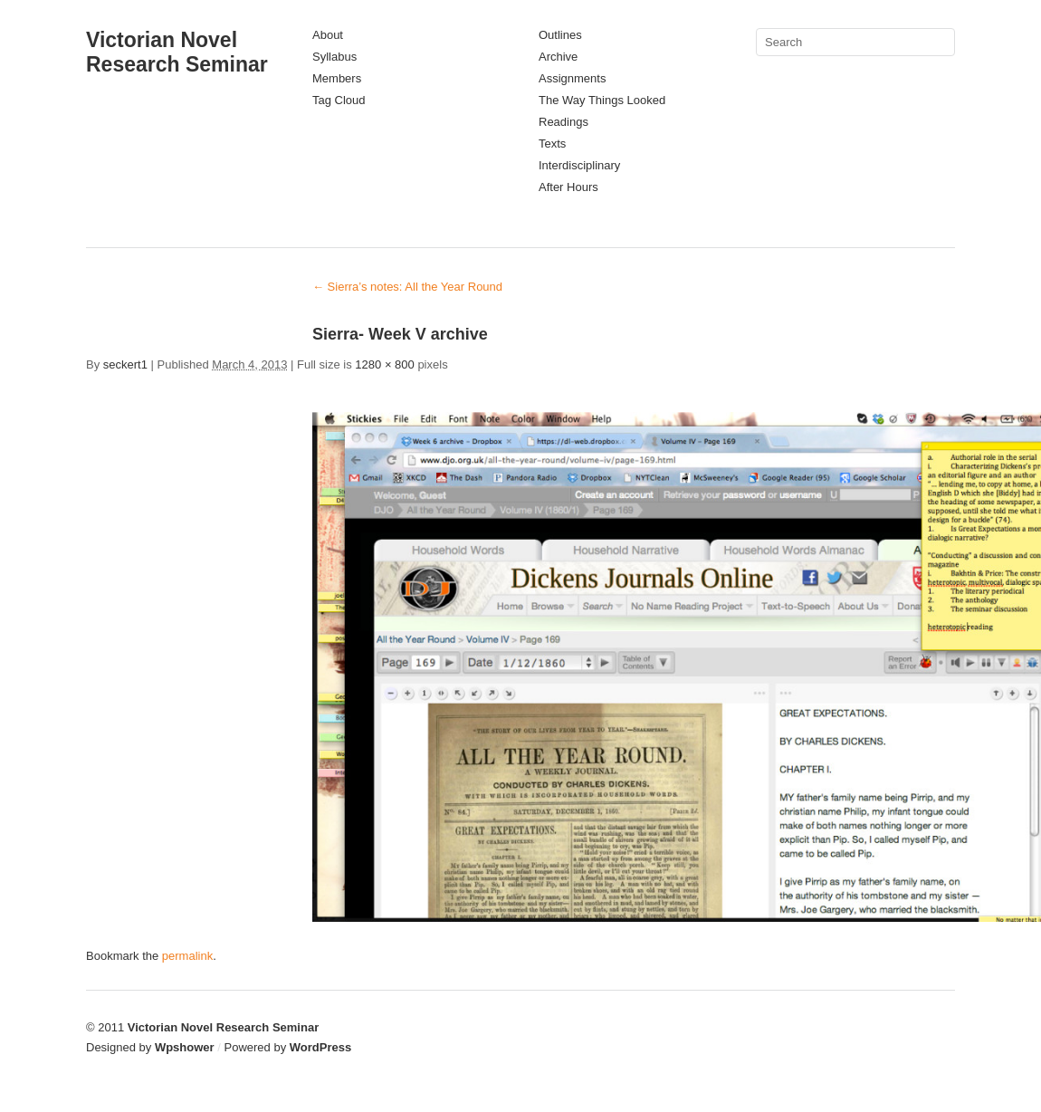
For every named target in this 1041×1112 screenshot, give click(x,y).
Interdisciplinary (579, 165)
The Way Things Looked (602, 100)
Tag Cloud (339, 100)
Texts (552, 143)
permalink (187, 956)
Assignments (572, 78)
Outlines (560, 35)
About (327, 35)
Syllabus (334, 56)
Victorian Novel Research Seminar (177, 52)
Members (336, 78)
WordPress (320, 1047)
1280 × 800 (384, 364)
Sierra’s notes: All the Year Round (407, 286)
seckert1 (125, 364)
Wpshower (185, 1047)
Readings (563, 122)
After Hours (568, 187)
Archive (558, 56)
